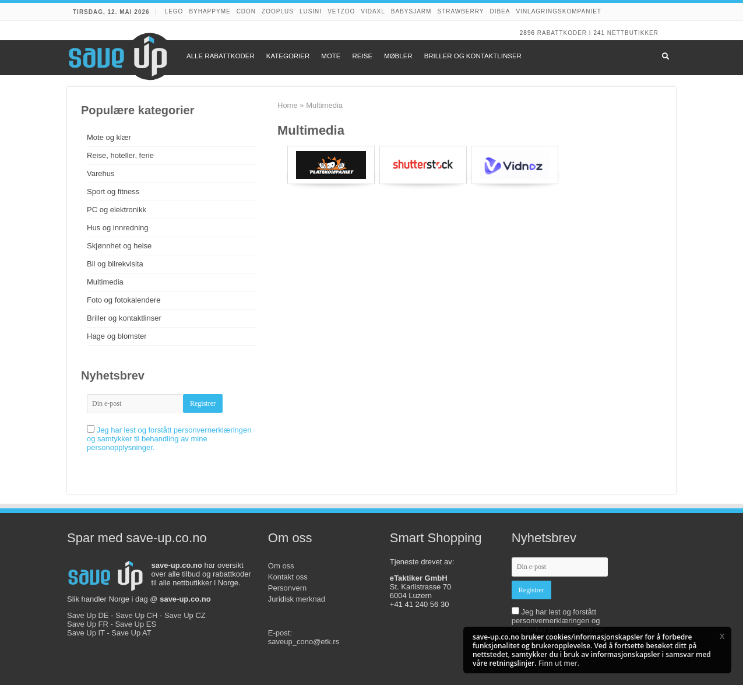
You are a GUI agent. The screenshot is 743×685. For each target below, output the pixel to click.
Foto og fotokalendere (123, 300)
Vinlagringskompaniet (558, 11)
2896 (527, 33)
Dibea (500, 11)
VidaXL (373, 11)
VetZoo (341, 11)
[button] (722, 636)
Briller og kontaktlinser (124, 318)
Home (287, 105)
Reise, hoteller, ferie (120, 155)
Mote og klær (109, 137)
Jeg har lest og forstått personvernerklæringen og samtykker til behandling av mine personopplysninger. (169, 439)
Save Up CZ (185, 615)
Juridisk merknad (296, 599)
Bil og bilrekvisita (115, 263)
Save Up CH (136, 615)
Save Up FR (87, 624)
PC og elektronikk (116, 209)
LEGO (174, 11)
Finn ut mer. (558, 663)
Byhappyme (209, 11)
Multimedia (105, 281)
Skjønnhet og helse (119, 245)
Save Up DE (88, 615)
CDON (246, 11)
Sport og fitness (113, 191)
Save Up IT (86, 632)
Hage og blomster (117, 336)
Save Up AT (131, 632)
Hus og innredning (118, 227)
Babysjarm (411, 11)
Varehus (100, 173)
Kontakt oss (288, 576)
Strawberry (460, 11)
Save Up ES (135, 624)
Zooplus (278, 11)
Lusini (311, 11)
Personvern (287, 588)
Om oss (281, 565)
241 (599, 33)
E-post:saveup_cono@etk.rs (303, 637)
